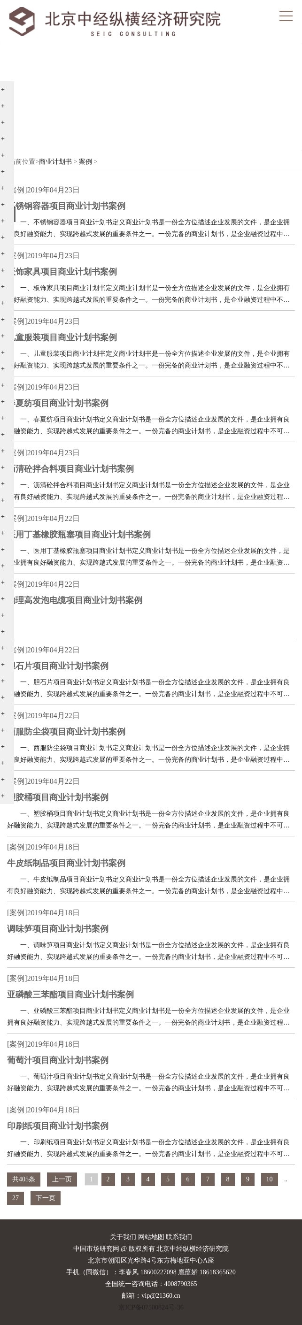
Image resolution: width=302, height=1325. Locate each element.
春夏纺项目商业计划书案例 (57, 403)
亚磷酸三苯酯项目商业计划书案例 (70, 994)
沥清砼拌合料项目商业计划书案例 (70, 469)
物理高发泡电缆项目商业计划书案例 (74, 600)
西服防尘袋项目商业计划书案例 (66, 731)
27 (15, 1198)
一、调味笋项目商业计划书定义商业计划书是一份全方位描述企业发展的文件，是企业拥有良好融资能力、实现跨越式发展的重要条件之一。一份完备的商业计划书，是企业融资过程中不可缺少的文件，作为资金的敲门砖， (148, 952)
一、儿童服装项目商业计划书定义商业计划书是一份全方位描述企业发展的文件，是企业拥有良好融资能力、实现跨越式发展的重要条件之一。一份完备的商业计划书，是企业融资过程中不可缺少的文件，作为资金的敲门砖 (148, 360)
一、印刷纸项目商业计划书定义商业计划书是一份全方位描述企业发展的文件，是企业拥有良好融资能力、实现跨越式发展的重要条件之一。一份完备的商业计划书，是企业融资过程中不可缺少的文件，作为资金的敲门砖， (148, 1149)
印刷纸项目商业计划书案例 (57, 1126)
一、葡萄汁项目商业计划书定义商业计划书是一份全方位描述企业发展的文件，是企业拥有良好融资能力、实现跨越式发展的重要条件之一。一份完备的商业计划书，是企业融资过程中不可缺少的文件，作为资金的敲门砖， (148, 1083)
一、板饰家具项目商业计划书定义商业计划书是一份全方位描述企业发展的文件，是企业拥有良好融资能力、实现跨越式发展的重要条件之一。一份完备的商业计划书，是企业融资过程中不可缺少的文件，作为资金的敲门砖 (148, 295)
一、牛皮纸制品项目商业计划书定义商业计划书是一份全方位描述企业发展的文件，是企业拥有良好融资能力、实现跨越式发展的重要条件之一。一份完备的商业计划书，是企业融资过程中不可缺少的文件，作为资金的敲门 (148, 886)
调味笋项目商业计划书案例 (57, 929)
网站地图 (151, 1237)
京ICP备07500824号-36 (150, 1307)
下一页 (45, 1198)
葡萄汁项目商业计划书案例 (57, 1060)
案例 (85, 161)
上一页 (62, 1179)
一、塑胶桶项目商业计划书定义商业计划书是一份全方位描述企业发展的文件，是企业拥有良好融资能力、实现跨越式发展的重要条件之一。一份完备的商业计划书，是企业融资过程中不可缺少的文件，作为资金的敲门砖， (148, 820)
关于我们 (123, 1237)
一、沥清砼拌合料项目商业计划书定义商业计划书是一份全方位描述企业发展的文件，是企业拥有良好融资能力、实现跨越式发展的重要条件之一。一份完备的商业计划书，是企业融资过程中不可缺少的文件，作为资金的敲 (148, 492)
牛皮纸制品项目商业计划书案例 (66, 863)
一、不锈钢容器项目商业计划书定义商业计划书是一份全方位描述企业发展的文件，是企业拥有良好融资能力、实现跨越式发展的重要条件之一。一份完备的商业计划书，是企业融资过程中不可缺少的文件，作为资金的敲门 (148, 229)
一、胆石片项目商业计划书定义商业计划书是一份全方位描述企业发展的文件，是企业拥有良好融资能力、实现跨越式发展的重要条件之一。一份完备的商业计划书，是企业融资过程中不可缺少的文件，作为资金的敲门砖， (148, 689)
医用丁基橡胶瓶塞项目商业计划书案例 (79, 534)
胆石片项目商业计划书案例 (57, 666)
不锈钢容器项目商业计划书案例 (66, 206)
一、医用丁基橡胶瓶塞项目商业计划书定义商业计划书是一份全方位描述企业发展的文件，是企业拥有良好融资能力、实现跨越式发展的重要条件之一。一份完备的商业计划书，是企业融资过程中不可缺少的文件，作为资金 (148, 557)
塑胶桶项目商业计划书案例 (57, 797)
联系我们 (179, 1237)
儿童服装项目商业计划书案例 (62, 337)
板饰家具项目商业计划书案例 (62, 271)
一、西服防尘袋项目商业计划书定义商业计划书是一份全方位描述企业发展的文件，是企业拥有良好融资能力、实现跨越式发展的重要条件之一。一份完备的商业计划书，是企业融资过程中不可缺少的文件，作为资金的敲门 (148, 755)
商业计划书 (55, 161)
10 (269, 1179)
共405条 (23, 1179)
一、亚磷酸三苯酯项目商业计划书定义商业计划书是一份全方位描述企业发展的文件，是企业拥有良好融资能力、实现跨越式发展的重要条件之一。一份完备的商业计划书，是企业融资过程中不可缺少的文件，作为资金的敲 (148, 1017)
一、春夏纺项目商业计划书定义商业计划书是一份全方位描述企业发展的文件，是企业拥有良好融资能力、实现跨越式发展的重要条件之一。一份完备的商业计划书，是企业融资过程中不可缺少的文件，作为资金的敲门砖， (148, 426)
